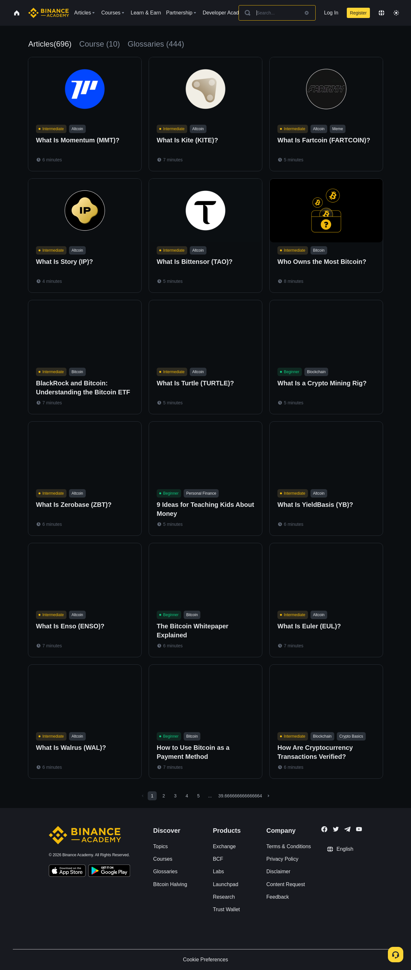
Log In (331, 12)
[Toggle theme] (396, 12)
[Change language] (381, 13)
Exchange (224, 846)
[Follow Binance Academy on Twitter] (336, 829)
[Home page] (48, 13)
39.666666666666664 (240, 795)
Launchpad (225, 884)
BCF (218, 859)
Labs (218, 871)
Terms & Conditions (289, 846)
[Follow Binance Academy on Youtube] (359, 829)
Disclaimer (279, 871)
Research (224, 897)
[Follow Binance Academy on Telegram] (347, 829)
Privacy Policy (283, 859)
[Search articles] (277, 13)
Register (358, 12)
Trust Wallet (226, 909)
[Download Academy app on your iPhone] (67, 872)
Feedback (278, 897)
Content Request (286, 884)
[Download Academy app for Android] (109, 872)
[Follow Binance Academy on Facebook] (324, 829)
